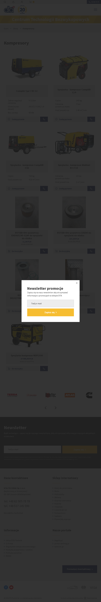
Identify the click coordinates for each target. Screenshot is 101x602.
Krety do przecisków (63, 488)
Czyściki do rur (60, 510)
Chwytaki (58, 507)
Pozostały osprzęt (62, 519)
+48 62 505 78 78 (19, 501)
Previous (45, 407)
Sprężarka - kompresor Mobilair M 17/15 (74, 166)
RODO (8, 556)
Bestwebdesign (92, 598)
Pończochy (59, 494)
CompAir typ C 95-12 (26, 90)
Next (55, 407)
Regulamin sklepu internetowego (20, 546)
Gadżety (58, 516)
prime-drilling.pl (61, 543)
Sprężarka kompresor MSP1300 (27, 355)
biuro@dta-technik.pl (13, 513)
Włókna (57, 497)
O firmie (9, 543)
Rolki (56, 491)
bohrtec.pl (59, 546)
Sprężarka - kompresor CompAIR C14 (74, 91)
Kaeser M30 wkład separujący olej (74, 297)
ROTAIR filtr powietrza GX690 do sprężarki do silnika (74, 234)
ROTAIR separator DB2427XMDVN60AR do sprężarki (27, 297)
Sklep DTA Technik (14, 540)
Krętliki (57, 503)
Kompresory (59, 513)
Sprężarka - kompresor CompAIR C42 (26, 166)
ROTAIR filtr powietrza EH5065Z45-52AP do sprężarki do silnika (26, 235)
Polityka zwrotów (14, 553)
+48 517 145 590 (19, 506)
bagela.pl (58, 540)
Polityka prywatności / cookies (19, 550)
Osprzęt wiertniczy (62, 500)
